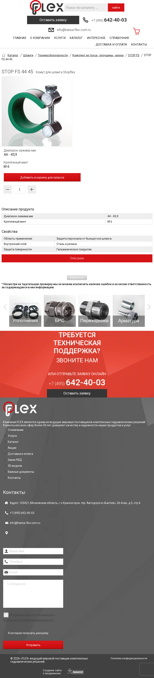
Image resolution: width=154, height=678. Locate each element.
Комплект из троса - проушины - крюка (98, 55)
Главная (19, 38)
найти (116, 7)
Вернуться (77, 277)
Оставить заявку (53, 20)
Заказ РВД (15, 459)
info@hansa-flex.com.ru (74, 30)
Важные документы (21, 471)
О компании (40, 38)
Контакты (139, 44)
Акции (12, 447)
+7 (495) (109, 20)
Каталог (76, 38)
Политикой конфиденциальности (28, 620)
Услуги (60, 38)
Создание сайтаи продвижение (52, 672)
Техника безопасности (53, 55)
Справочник (119, 38)
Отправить (33, 645)
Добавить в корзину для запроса (42, 177)
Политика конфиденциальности (129, 658)
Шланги (28, 55)
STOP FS (133, 55)
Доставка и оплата (111, 44)
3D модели (15, 465)
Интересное (96, 38)
